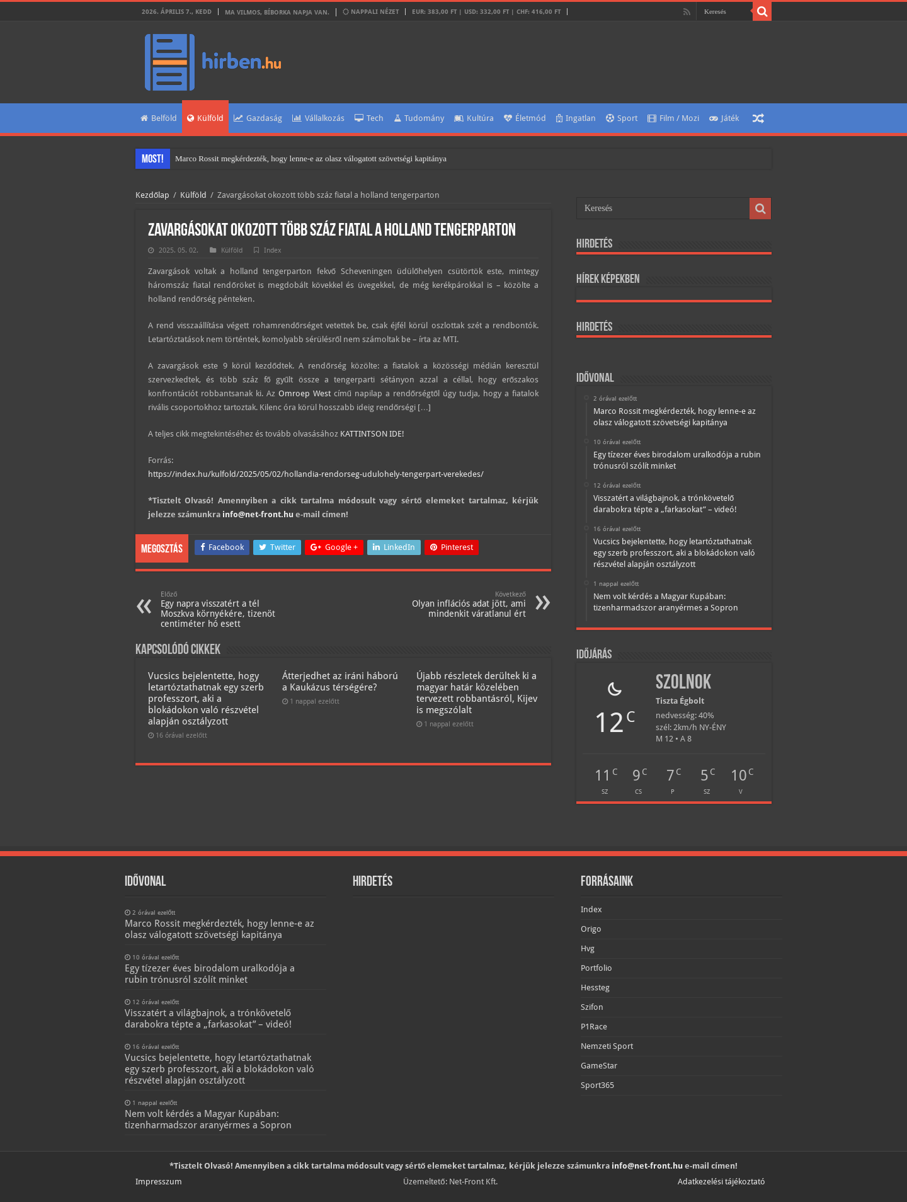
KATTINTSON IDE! (372, 433)
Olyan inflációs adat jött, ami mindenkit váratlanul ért (461, 604)
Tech (369, 118)
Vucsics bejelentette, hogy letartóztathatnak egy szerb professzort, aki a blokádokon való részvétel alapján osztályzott (206, 698)
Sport (621, 118)
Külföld (205, 118)
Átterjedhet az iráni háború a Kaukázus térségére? (340, 681)
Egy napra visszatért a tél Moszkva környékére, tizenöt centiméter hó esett (225, 609)
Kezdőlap (152, 195)
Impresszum (158, 1181)
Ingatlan (576, 118)
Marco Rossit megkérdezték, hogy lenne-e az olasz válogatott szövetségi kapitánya (311, 158)
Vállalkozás (318, 118)
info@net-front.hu (258, 514)
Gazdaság (258, 118)
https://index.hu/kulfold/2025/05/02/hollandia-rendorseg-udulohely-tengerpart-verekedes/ (316, 474)
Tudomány (419, 118)
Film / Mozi (673, 118)
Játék (724, 118)
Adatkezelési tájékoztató (721, 1181)
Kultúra (474, 118)
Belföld (158, 118)
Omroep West (304, 393)
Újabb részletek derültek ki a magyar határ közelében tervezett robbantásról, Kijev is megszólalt (476, 693)
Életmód (525, 118)
